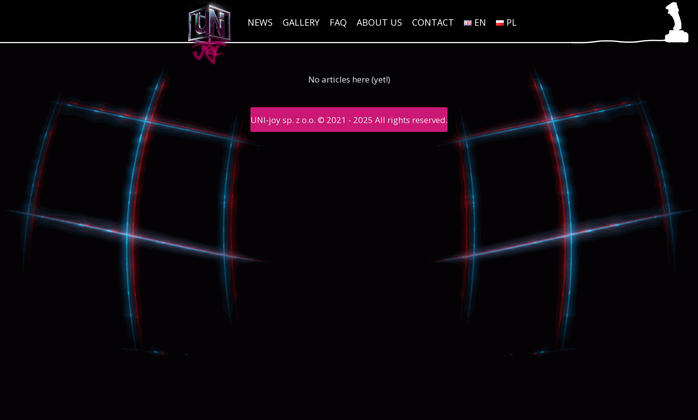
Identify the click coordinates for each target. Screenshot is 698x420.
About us (379, 22)
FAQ (338, 22)
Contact (433, 22)
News (260, 22)
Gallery (301, 22)
